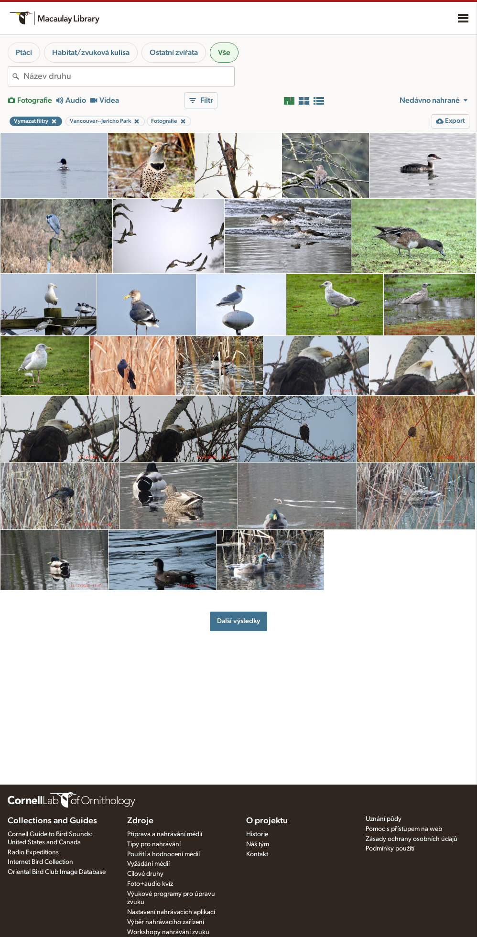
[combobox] (128, 76)
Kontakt (257, 854)
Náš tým (257, 844)
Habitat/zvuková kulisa (91, 52)
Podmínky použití (390, 848)
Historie (257, 834)
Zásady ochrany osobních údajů (411, 839)
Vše (224, 52)
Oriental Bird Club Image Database (57, 872)
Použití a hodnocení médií (163, 854)
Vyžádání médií (148, 864)
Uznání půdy (383, 819)
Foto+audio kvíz (150, 884)
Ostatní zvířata (174, 52)
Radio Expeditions (33, 852)
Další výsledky (238, 621)
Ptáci (24, 52)
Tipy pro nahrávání (154, 844)
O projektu (267, 821)
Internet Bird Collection (40, 862)
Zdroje (140, 821)
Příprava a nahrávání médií (164, 834)
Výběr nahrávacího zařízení (165, 922)
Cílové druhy (145, 874)
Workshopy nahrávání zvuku (168, 932)
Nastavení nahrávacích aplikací (171, 912)
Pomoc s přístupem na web (404, 829)
